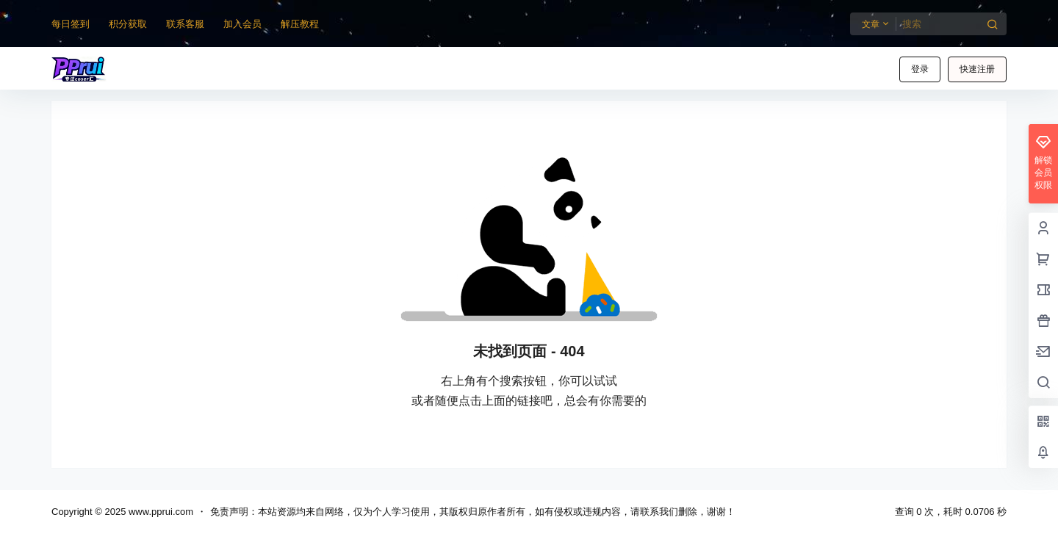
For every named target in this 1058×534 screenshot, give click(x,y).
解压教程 (300, 23)
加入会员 (242, 23)
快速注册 (977, 69)
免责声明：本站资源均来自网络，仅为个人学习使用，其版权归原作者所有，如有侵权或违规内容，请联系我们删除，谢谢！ (472, 511)
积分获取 (128, 23)
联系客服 (185, 23)
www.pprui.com (159, 511)
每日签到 (70, 23)
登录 (920, 69)
